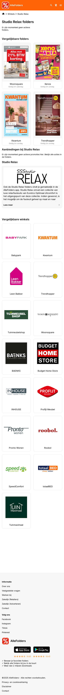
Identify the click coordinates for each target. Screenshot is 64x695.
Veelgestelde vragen (11, 591)
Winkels (11, 14)
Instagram (6, 623)
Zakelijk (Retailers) (10, 599)
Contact (5, 608)
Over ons (6, 586)
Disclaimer (6, 686)
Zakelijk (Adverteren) (11, 604)
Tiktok (4, 628)
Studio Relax (23, 14)
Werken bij (6, 595)
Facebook (6, 619)
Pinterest (6, 632)
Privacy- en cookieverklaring (15, 682)
